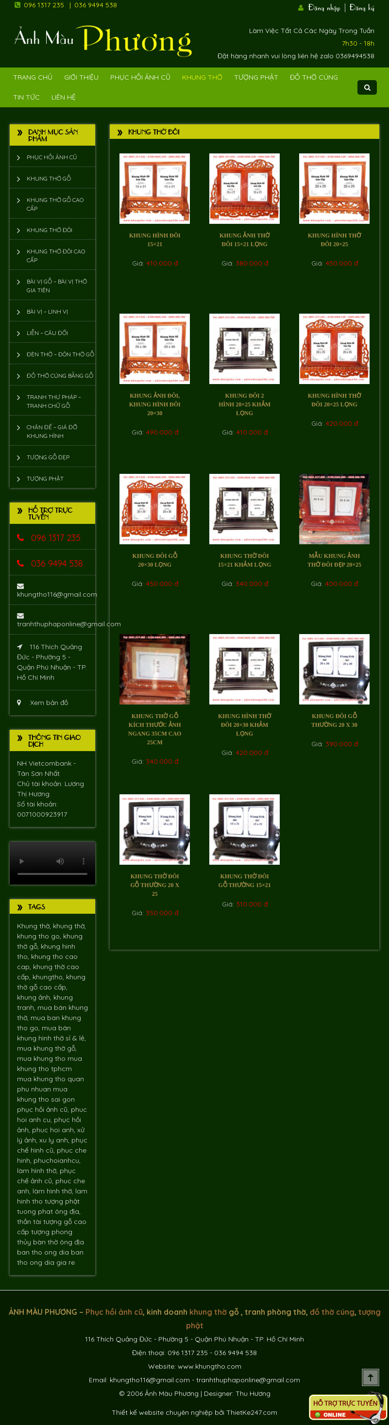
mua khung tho (42, 1058)
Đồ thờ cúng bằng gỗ (60, 375)
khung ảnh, (35, 997)
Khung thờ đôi (49, 230)
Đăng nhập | (327, 6)
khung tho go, (40, 936)
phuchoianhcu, (57, 1160)
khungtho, (49, 976)
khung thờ (208, 1312)
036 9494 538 (95, 4)
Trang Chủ (32, 77)
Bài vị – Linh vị (47, 311)
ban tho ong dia (44, 1252)
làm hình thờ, (38, 1170)
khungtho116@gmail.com (57, 591)
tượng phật (62, 1201)
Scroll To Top (370, 1377)
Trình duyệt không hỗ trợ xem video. (52, 863)
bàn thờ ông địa (58, 1242)
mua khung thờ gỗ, (47, 1048)
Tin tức (26, 97)
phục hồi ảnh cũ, (44, 1109)
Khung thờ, (35, 926)
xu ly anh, (55, 1140)
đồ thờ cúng (332, 1312)
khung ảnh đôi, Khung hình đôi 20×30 (155, 404)
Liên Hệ (63, 97)
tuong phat (36, 1211)
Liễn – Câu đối (47, 332)
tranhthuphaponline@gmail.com (69, 620)
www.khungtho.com (209, 1366)
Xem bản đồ (42, 702)
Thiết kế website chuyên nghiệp (162, 1412)
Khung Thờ (202, 77)
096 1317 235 (44, 4)
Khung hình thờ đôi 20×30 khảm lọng (244, 725)
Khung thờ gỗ (49, 178)
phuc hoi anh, (54, 1129)
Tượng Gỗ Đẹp (48, 457)
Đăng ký (362, 6)
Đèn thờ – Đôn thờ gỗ (60, 354)
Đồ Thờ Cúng (314, 77)
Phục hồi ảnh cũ (140, 77)
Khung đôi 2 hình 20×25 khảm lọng (245, 404)
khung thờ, (69, 926)
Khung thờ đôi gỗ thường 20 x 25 (154, 885)
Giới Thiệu (81, 77)
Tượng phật (256, 77)
